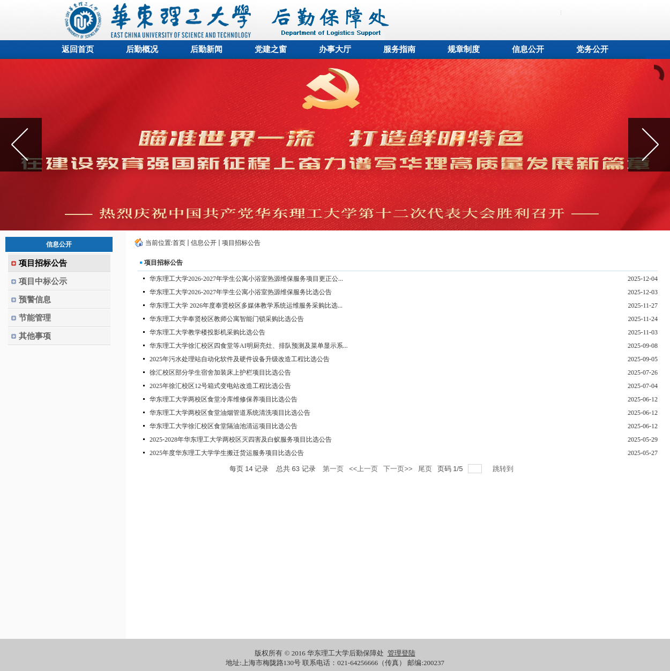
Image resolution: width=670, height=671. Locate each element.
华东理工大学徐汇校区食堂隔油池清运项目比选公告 (223, 426)
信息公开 (204, 243)
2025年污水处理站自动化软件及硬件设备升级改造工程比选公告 (240, 359)
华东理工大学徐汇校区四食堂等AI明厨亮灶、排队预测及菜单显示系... (249, 345)
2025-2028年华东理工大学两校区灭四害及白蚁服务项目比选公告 (241, 439)
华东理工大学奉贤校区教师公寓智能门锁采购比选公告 (227, 319)
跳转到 (504, 469)
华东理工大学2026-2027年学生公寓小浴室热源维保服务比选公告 (241, 292)
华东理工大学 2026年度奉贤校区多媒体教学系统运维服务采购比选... (246, 305)
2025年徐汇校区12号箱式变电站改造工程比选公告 (220, 386)
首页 (179, 243)
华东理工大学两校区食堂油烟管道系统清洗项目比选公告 (230, 412)
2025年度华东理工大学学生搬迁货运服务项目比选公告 (227, 453)
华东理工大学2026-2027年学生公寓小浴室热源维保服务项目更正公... (246, 278)
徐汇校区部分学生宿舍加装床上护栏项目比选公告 (220, 372)
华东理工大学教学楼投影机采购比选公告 (207, 332)
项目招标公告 (241, 243)
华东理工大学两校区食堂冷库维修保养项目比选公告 (223, 399)
